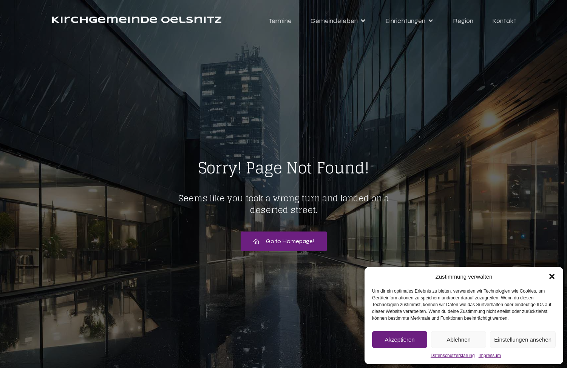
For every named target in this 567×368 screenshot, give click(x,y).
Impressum (490, 355)
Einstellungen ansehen (523, 339)
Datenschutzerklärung (453, 355)
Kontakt (504, 21)
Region (463, 21)
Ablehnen (458, 339)
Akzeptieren (399, 339)
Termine (280, 21)
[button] (552, 276)
